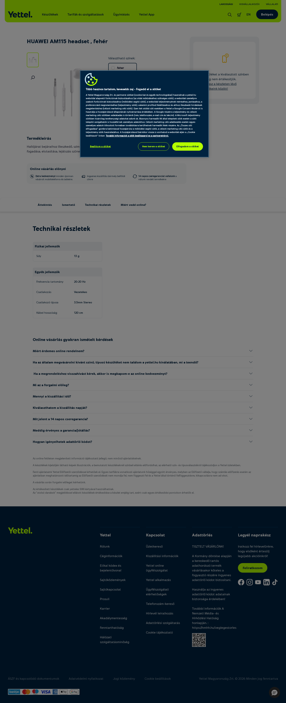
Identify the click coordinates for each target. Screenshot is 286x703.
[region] (144, 113)
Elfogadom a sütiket (187, 146)
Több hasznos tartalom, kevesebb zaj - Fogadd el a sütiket (123, 89)
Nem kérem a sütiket (153, 146)
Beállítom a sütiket (100, 146)
